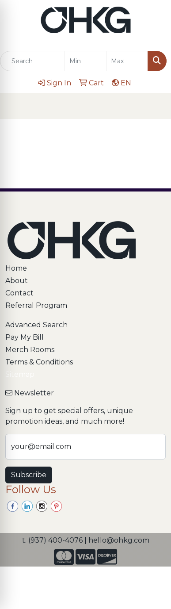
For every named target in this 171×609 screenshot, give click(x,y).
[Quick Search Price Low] (85, 61)
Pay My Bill (24, 337)
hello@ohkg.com (118, 540)
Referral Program (36, 305)
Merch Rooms (29, 349)
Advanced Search (36, 325)
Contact (19, 293)
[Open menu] (153, 106)
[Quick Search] (32, 61)
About (16, 280)
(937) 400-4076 (55, 540)
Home (16, 268)
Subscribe (28, 475)
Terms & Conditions (39, 362)
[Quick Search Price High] (127, 61)
